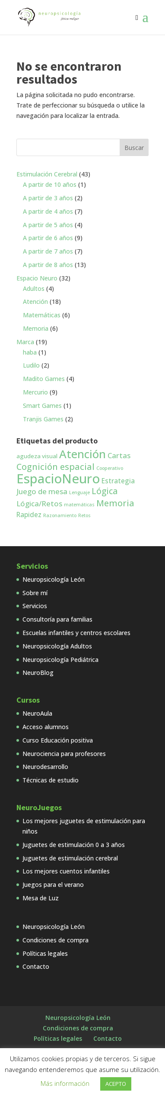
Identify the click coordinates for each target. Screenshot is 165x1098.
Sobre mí (35, 593)
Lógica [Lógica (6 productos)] (104, 491)
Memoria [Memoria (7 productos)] (115, 503)
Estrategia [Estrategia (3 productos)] (118, 480)
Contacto (35, 966)
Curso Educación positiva (57, 740)
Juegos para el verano (53, 884)
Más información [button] (65, 1083)
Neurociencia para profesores (64, 753)
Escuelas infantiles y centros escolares (76, 633)
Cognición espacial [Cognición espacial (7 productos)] (55, 466)
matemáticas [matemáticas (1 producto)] (79, 505)
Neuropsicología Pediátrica (60, 659)
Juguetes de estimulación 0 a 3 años (73, 845)
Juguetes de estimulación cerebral (70, 858)
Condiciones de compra (55, 940)
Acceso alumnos (45, 727)
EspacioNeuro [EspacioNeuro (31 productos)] (58, 478)
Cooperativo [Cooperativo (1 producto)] (109, 468)
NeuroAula (37, 713)
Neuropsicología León (53, 579)
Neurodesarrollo (45, 766)
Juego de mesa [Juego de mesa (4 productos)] (41, 491)
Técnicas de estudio (50, 780)
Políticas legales (45, 953)
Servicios (34, 606)
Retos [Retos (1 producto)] (84, 515)
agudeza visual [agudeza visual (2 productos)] (36, 456)
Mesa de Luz (40, 898)
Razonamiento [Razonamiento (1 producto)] (59, 515)
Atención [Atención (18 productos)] (82, 454)
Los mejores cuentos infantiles (66, 871)
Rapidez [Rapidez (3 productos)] (28, 514)
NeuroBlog (38, 672)
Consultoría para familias (57, 619)
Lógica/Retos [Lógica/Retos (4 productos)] (39, 503)
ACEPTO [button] (115, 1084)
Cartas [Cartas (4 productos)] (119, 455)
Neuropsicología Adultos (57, 646)
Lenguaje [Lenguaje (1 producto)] (79, 492)
